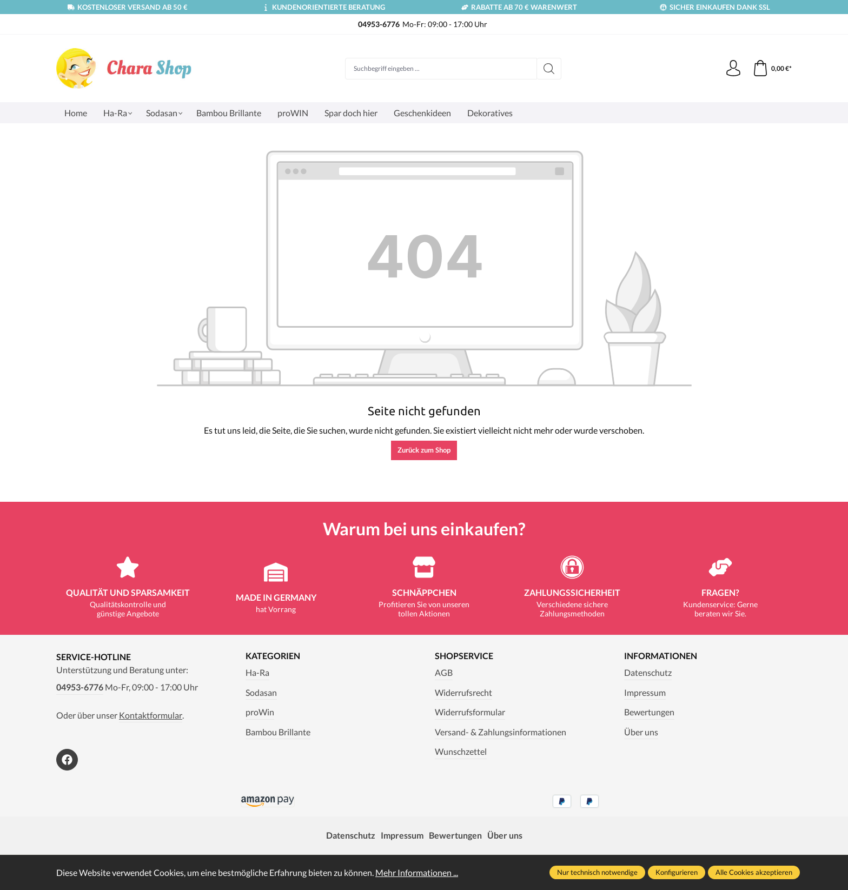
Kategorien (273, 656)
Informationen (660, 656)
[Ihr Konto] (733, 68)
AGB (444, 672)
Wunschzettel (461, 751)
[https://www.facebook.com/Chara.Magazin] (67, 760)
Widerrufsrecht (463, 692)
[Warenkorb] (772, 68)
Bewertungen (649, 712)
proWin (260, 712)
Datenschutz (648, 672)
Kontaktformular (150, 715)
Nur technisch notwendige (597, 872)
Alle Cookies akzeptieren (754, 872)
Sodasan (261, 692)
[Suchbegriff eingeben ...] (441, 68)
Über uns (641, 732)
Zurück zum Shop (424, 450)
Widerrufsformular (470, 712)
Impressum (645, 692)
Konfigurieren (676, 872)
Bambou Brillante (278, 732)
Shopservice (464, 656)
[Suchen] (549, 68)
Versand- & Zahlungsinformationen (500, 732)
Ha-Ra (257, 672)
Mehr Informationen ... (416, 872)
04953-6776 (79, 687)
